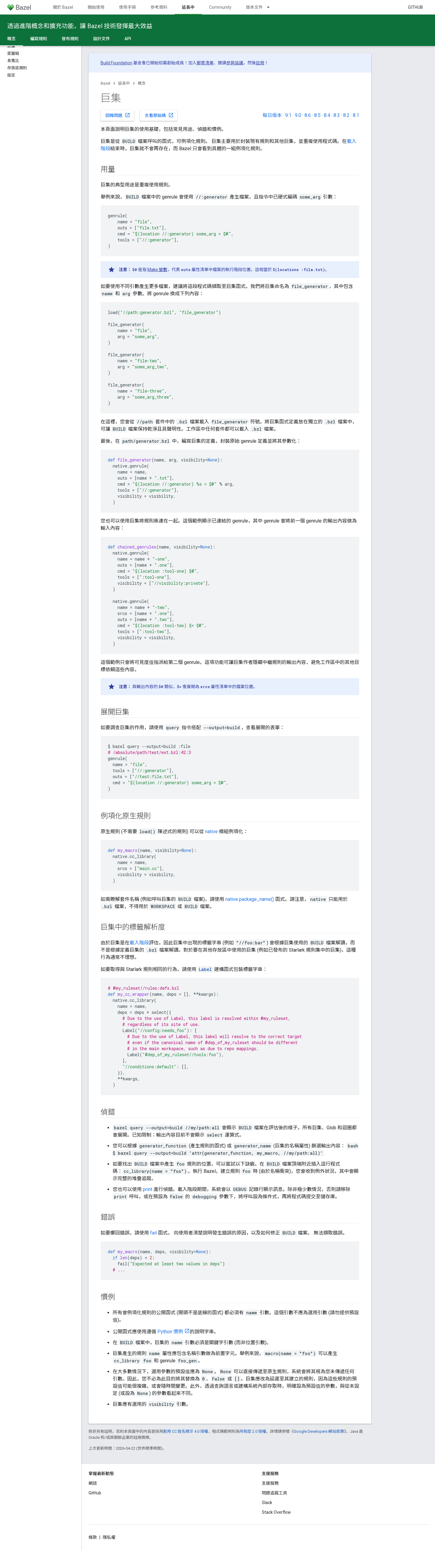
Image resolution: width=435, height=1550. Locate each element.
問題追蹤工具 (274, 1492)
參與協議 (234, 62)
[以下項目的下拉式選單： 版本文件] (271, 7)
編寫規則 (38, 38)
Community (220, 7)
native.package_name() (249, 899)
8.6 (307, 115)
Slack (267, 1502)
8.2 (346, 115)
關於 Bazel (63, 7)
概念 (142, 83)
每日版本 (272, 115)
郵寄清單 (205, 62)
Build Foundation (116, 62)
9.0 (298, 115)
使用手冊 (127, 7)
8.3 (337, 115)
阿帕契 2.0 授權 (253, 1431)
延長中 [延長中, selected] (188, 7)
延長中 (124, 83)
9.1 (288, 115)
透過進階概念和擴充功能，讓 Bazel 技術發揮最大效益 (79, 26)
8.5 (317, 115)
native (211, 831)
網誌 (93, 1483)
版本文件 (254, 7)
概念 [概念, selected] (11, 38)
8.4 (327, 115)
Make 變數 (157, 269)
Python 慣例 (170, 1332)
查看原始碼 (159, 115)
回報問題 (117, 115)
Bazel (105, 83)
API (127, 38)
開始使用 (96, 7)
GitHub (415, 7)
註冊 (260, 62)
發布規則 (70, 38)
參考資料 (158, 7)
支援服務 (270, 1483)
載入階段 (139, 943)
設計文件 (101, 38)
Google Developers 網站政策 (319, 1431)
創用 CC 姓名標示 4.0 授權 (185, 1431)
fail (153, 1233)
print (147, 1189)
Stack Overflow (276, 1512)
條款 (93, 1537)
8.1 (356, 115)
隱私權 (109, 1537)
